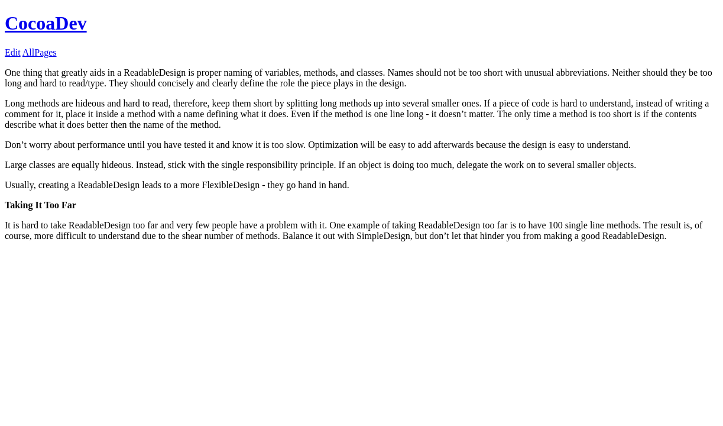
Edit (13, 52)
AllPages (39, 52)
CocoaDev (46, 23)
